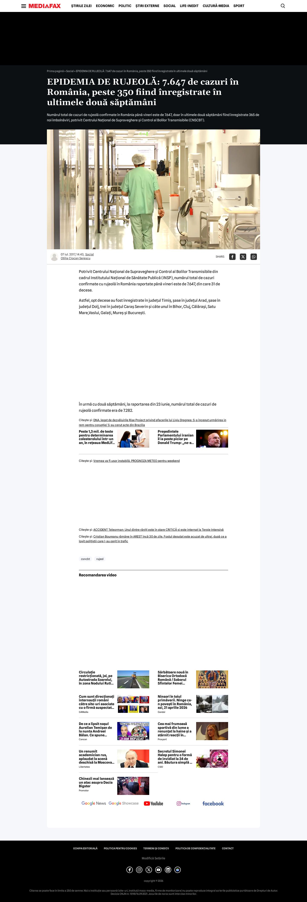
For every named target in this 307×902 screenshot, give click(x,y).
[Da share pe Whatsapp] (254, 257)
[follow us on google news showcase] (124, 803)
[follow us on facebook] (213, 803)
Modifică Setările (153, 858)
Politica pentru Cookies (120, 848)
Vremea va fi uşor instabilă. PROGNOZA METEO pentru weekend (136, 461)
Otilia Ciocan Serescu (75, 258)
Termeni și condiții (156, 848)
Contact (228, 848)
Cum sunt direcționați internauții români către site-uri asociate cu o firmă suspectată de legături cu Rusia (96, 702)
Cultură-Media (216, 6)
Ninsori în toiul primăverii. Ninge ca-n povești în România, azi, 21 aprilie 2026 (175, 702)
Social (170, 6)
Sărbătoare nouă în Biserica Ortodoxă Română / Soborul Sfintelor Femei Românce (173, 677)
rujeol (99, 559)
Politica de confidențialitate (195, 848)
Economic (105, 6)
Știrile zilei (81, 6)
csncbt (85, 559)
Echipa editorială (85, 848)
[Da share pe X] (243, 257)
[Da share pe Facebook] (232, 257)
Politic (125, 6)
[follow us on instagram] (183, 803)
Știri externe (147, 6)
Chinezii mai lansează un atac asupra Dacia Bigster (96, 782)
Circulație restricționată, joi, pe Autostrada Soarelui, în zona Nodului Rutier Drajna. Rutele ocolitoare (96, 677)
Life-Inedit (189, 6)
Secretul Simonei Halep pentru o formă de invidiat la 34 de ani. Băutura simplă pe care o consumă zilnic (176, 757)
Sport (238, 6)
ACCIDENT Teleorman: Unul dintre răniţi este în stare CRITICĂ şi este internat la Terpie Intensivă (158, 529)
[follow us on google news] (94, 803)
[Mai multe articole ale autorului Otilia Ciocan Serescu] (54, 256)
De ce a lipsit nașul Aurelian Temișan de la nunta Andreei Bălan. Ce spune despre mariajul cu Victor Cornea (95, 729)
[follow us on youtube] (153, 803)
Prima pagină (55, 71)
